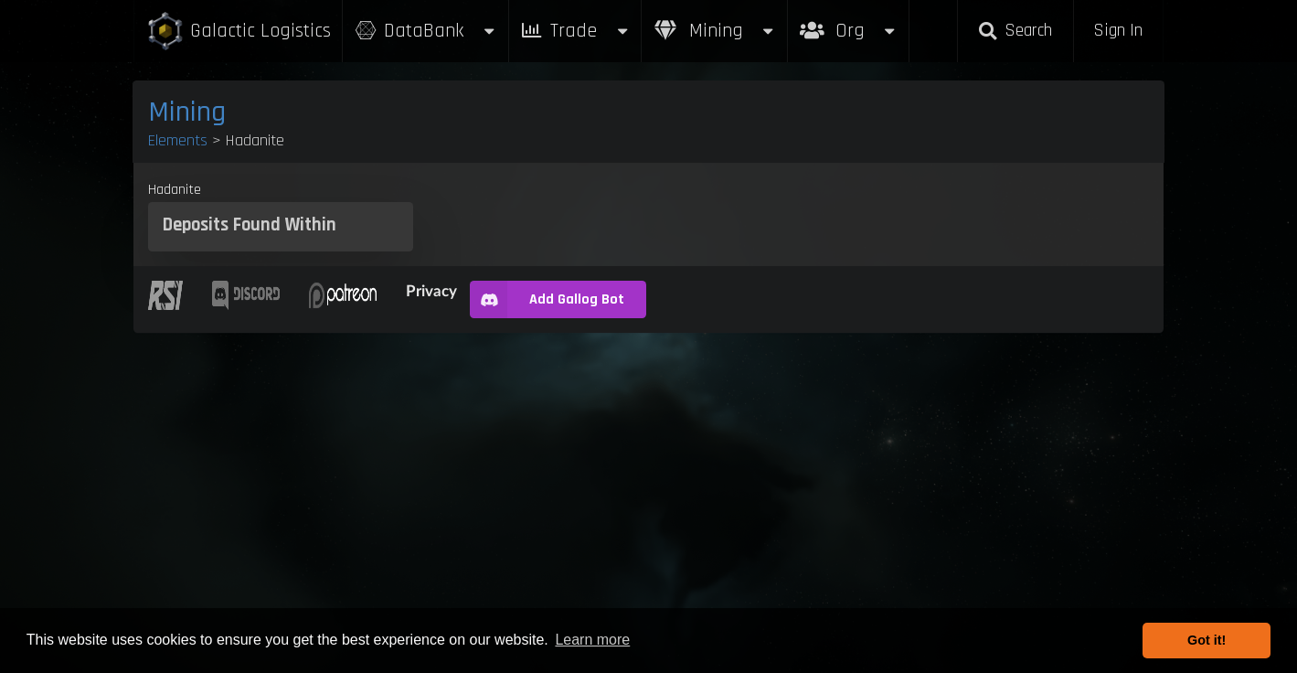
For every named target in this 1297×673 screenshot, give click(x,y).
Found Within (284, 225)
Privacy (431, 290)
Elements (177, 140)
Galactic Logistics (238, 31)
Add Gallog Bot (547, 299)
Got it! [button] (1206, 640)
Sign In (1118, 30)
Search (1015, 30)
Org (848, 21)
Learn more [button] (592, 639)
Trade (575, 30)
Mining (715, 30)
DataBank (425, 30)
